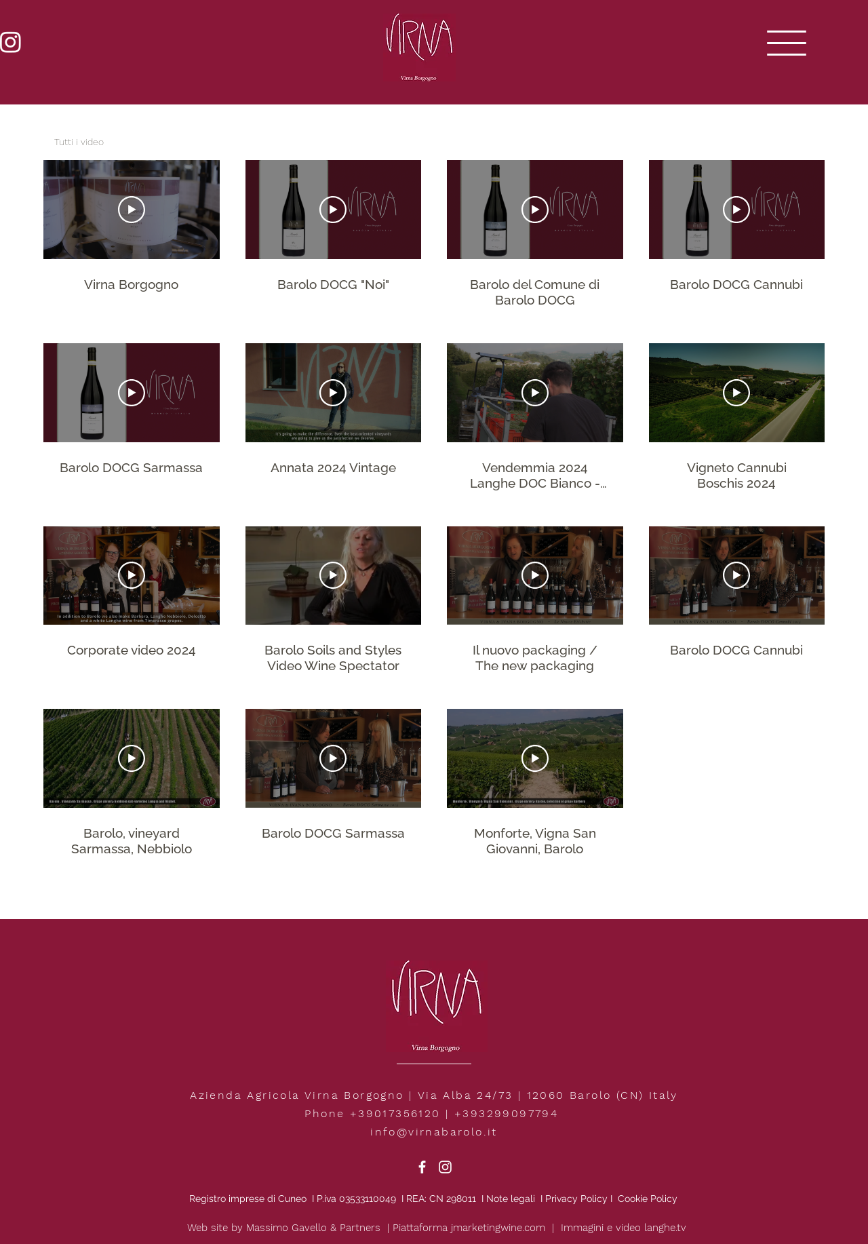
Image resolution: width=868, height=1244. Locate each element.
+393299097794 (506, 1113)
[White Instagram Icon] (445, 1167)
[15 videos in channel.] (434, 509)
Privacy (561, 1198)
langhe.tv (665, 1228)
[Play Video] (131, 209)
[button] (786, 43)
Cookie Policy (647, 1198)
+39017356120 (395, 1113)
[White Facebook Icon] (422, 1167)
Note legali (512, 1198)
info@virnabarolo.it (434, 1131)
